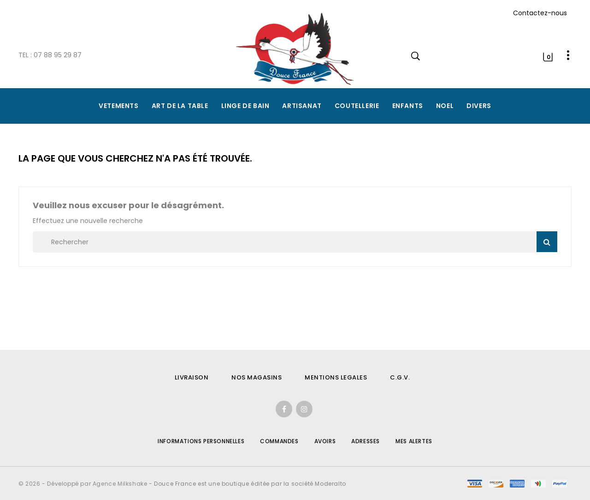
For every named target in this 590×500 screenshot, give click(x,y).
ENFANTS (407, 105)
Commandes (279, 441)
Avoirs (325, 441)
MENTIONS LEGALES (336, 377)
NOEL (445, 105)
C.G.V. (400, 377)
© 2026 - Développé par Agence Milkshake (83, 484)
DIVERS (478, 105)
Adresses (365, 441)
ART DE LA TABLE (180, 105)
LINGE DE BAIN (245, 105)
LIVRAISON (192, 377)
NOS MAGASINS (256, 377)
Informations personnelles (201, 441)
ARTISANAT (301, 105)
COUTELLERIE (357, 105)
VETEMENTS (118, 105)
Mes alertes (413, 441)
